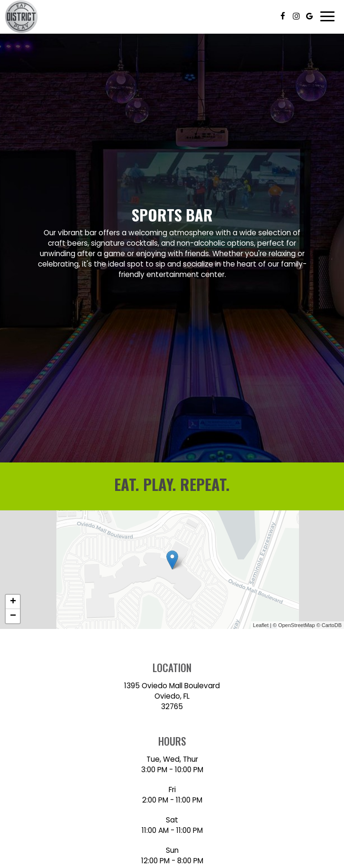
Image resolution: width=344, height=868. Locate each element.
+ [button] (13, 602)
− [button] (13, 616)
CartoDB (332, 625)
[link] (172, 560)
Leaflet (261, 625)
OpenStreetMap (296, 625)
